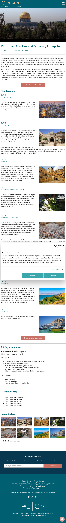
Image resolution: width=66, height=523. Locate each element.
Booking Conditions (49, 493)
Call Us (5, 6)
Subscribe (53, 466)
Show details (56, 269)
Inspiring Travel (18, 513)
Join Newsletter (37, 493)
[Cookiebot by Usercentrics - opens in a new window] (55, 246)
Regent (27, 513)
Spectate (41, 513)
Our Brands (49, 513)
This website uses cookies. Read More (33, 515)
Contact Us (14, 493)
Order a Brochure (24, 493)
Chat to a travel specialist (33, 85)
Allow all (54, 275)
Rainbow (33, 513)
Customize (32, 275)
